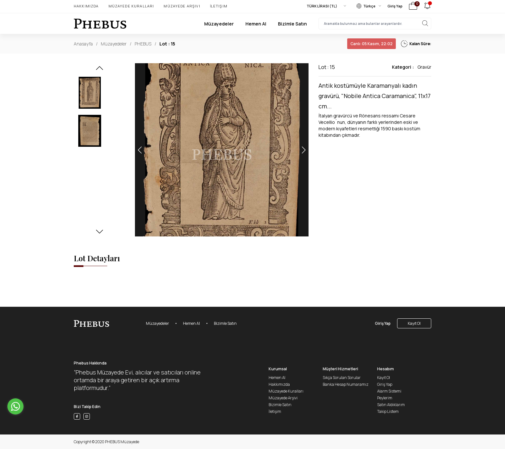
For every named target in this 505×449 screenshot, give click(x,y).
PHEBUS (143, 44)
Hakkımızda (86, 6)
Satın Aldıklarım (391, 404)
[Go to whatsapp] (15, 406)
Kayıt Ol (414, 323)
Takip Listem (388, 411)
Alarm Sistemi (389, 391)
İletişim (218, 6)
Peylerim (384, 398)
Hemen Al (255, 24)
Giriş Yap (395, 6)
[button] (99, 70)
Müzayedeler (219, 24)
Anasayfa (83, 44)
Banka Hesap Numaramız (345, 384)
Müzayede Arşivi (182, 6)
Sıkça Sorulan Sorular (342, 377)
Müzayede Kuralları (131, 6)
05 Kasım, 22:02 (371, 43)
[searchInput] (375, 23)
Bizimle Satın (292, 24)
